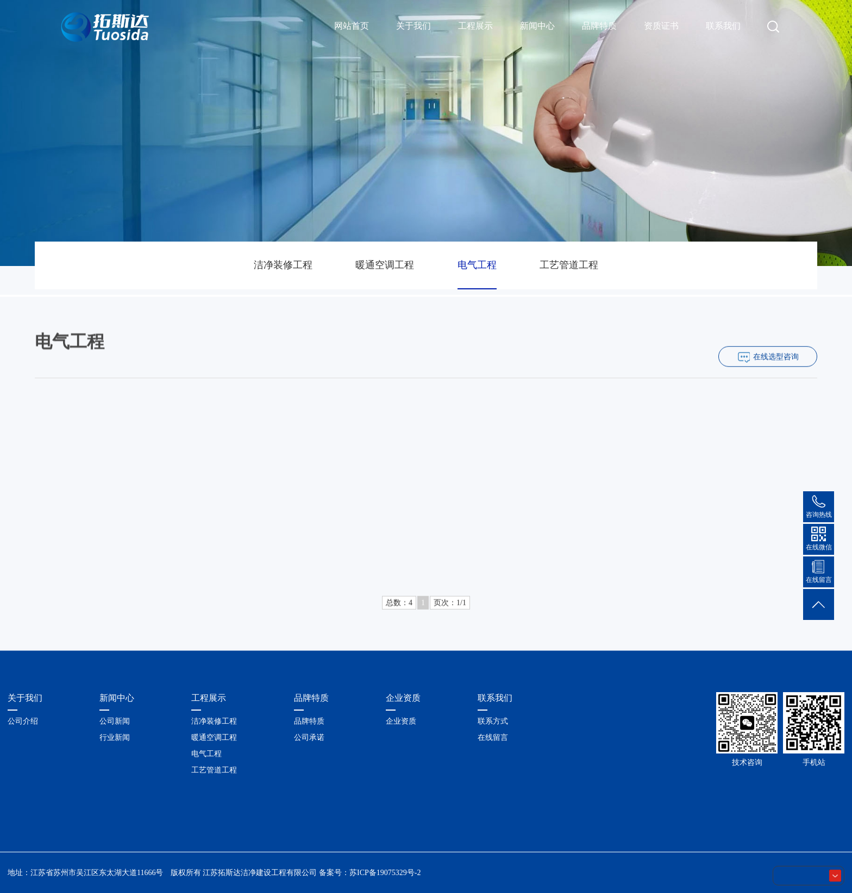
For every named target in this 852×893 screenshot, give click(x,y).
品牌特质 (599, 25)
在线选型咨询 (776, 371)
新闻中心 (537, 25)
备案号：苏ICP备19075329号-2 (370, 873)
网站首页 (351, 25)
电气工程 (477, 264)
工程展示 (475, 25)
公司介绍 (23, 721)
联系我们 (723, 25)
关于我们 (413, 25)
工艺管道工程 (569, 264)
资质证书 (661, 25)
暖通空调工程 (384, 264)
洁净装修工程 (283, 264)
